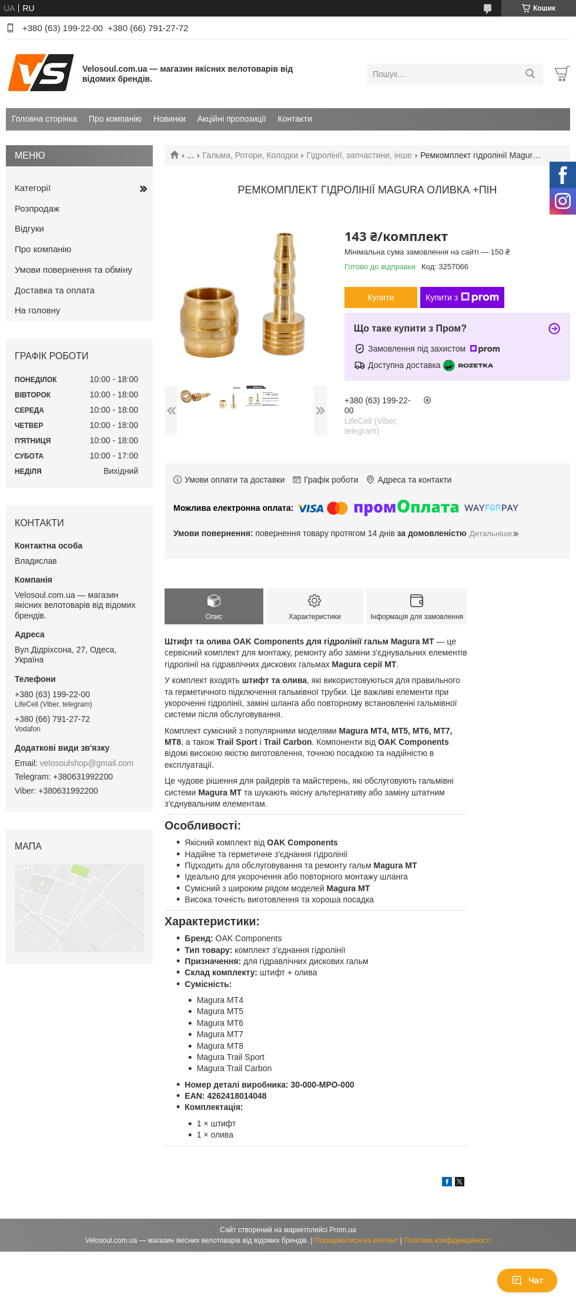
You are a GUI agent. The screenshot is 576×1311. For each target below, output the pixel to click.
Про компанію (115, 118)
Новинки (169, 118)
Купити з (462, 297)
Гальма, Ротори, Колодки (250, 155)
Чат (527, 1280)
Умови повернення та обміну (73, 270)
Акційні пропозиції (231, 118)
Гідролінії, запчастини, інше (358, 155)
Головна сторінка (44, 118)
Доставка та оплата (55, 290)
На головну (38, 310)
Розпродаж (37, 208)
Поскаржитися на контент (356, 1240)
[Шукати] (530, 74)
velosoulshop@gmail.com (87, 763)
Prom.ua (343, 1230)
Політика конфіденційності (447, 1240)
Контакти (295, 118)
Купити (381, 297)
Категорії (33, 188)
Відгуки (29, 228)
